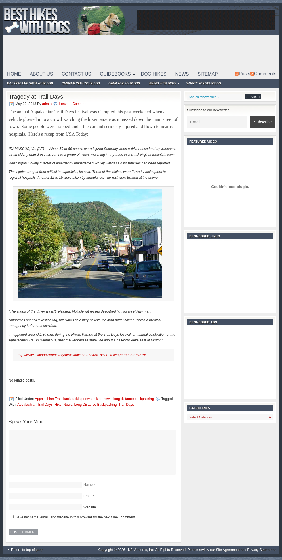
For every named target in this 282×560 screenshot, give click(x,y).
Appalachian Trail (48, 399)
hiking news (103, 399)
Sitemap (208, 74)
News (182, 74)
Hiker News (63, 405)
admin (47, 104)
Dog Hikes (154, 74)
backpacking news (77, 399)
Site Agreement (228, 550)
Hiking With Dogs (162, 84)
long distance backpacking (133, 399)
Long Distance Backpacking (95, 405)
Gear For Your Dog (124, 83)
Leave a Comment (73, 104)
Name (88, 485)
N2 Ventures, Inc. (141, 550)
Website (89, 507)
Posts (244, 73)
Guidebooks (115, 75)
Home (14, 74)
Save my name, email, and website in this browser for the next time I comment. (75, 517)
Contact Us (77, 74)
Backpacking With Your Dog (30, 83)
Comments (265, 73)
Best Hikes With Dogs (69, 20)
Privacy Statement (261, 550)
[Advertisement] (174, 40)
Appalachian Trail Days (35, 405)
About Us (41, 74)
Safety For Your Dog (203, 83)
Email (87, 496)
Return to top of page (27, 550)
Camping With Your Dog (81, 83)
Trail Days (126, 405)
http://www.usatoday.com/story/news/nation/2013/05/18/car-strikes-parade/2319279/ (82, 355)
